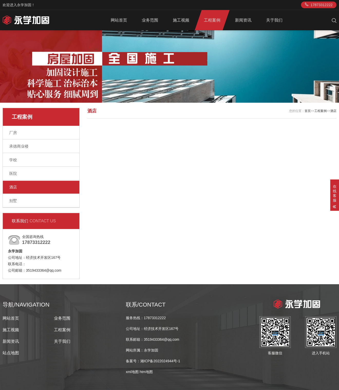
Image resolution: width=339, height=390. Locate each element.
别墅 (13, 200)
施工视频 (181, 20)
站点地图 (11, 353)
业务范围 (150, 20)
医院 (13, 173)
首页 (308, 111)
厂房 (13, 132)
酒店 (13, 187)
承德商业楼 (19, 146)
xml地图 (132, 372)
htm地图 (146, 372)
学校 (13, 160)
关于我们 (274, 20)
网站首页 (119, 20)
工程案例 (212, 20)
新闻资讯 (243, 20)
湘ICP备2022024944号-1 (160, 361)
